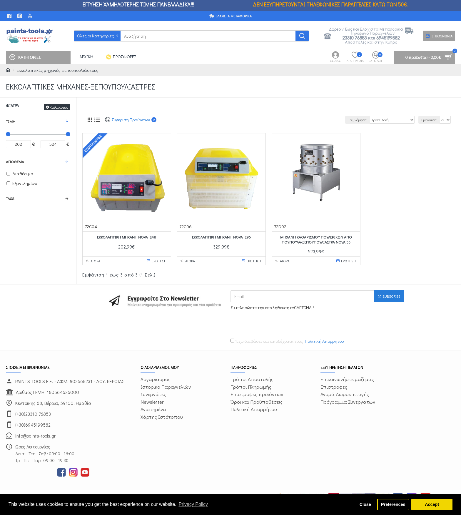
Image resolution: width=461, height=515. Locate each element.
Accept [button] (432, 504)
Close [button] (365, 504)
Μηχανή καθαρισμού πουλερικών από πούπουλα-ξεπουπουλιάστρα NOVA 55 (316, 239)
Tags (10, 198)
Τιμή (10, 121)
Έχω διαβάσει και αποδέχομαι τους (287, 341)
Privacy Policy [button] (193, 504)
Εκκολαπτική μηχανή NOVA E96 (221, 237)
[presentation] (271, 323)
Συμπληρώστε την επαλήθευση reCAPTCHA (271, 307)
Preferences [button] (393, 504)
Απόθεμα (15, 161)
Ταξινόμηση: (357, 119)
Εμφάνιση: (429, 119)
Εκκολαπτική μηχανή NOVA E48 (126, 237)
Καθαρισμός (59, 107)
